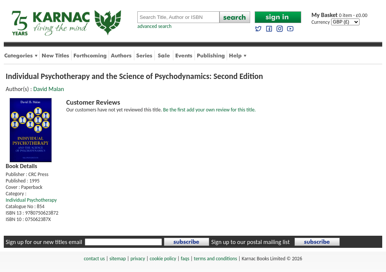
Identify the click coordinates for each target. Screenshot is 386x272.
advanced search (154, 26)
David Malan (48, 89)
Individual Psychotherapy (31, 200)
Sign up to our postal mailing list (250, 242)
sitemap (117, 258)
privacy (138, 258)
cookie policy (162, 258)
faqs (185, 258)
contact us (94, 258)
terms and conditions (215, 258)
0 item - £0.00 (339, 15)
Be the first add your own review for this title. (209, 110)
